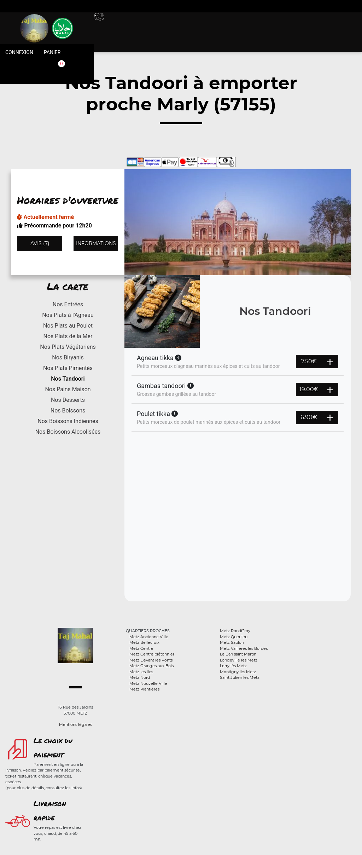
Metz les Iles (141, 671)
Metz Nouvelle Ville (148, 683)
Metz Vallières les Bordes (244, 648)
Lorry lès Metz (233, 665)
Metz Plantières (144, 689)
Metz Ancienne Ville (148, 636)
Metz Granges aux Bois (151, 665)
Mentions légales (75, 724)
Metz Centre (141, 648)
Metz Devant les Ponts (151, 660)
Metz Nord (139, 677)
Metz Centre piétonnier (151, 654)
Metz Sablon (232, 642)
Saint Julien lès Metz (239, 677)
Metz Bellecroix (144, 642)
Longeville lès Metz (238, 660)
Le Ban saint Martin (238, 654)
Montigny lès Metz (238, 671)
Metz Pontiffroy (235, 630)
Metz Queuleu (233, 636)
